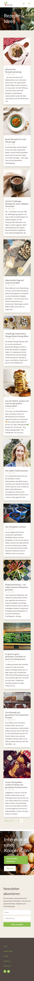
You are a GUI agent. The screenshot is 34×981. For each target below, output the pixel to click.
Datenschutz (7, 966)
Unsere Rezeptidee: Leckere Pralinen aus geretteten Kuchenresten (16, 784)
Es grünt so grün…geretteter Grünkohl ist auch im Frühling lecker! (15, 656)
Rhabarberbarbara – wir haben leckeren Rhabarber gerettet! (16, 587)
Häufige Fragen (8, 951)
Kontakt (5, 956)
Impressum (6, 961)
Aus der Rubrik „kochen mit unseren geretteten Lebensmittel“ (17, 403)
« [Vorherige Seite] (15, 821)
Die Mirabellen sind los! (15, 527)
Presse (5, 946)
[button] (3, 977)
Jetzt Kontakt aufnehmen (11, 863)
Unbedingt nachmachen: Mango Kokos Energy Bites (16, 334)
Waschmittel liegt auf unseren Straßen (14, 281)
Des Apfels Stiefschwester (16, 470)
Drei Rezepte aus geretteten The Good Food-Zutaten (17, 715)
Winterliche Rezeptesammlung (13, 70)
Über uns (9, 872)
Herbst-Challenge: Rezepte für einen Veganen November (17, 203)
